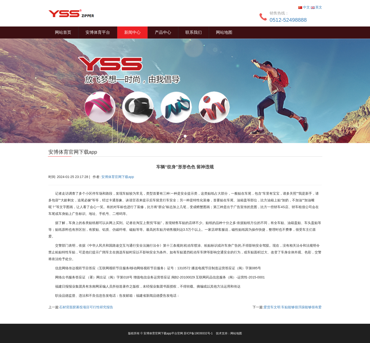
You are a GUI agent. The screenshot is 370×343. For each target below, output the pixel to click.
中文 (304, 7)
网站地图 (224, 32)
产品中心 (163, 32)
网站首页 (63, 32)
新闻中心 (132, 32)
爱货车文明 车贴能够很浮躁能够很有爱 (293, 307)
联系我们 (193, 32)
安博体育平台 (97, 32)
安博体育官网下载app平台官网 (163, 333)
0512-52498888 (288, 20)
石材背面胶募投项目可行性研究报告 (86, 307)
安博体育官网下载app (117, 177)
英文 (316, 7)
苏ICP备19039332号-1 (198, 333)
